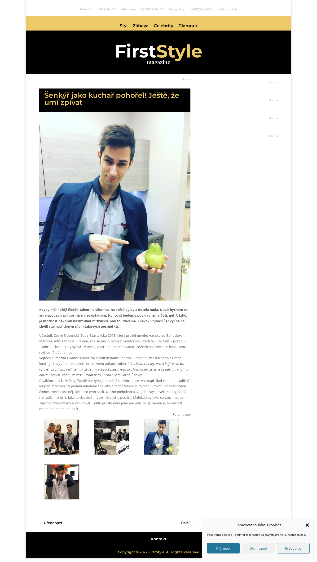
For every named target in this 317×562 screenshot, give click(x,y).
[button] (307, 525)
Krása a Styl (177, 9)
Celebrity (163, 26)
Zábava (141, 26)
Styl (124, 26)
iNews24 (86, 9)
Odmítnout (258, 548)
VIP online (128, 9)
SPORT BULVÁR (152, 9)
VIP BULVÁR (107, 9)
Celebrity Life (227, 9)
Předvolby (293, 548)
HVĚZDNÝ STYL (201, 9)
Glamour (188, 26)
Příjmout (223, 548)
